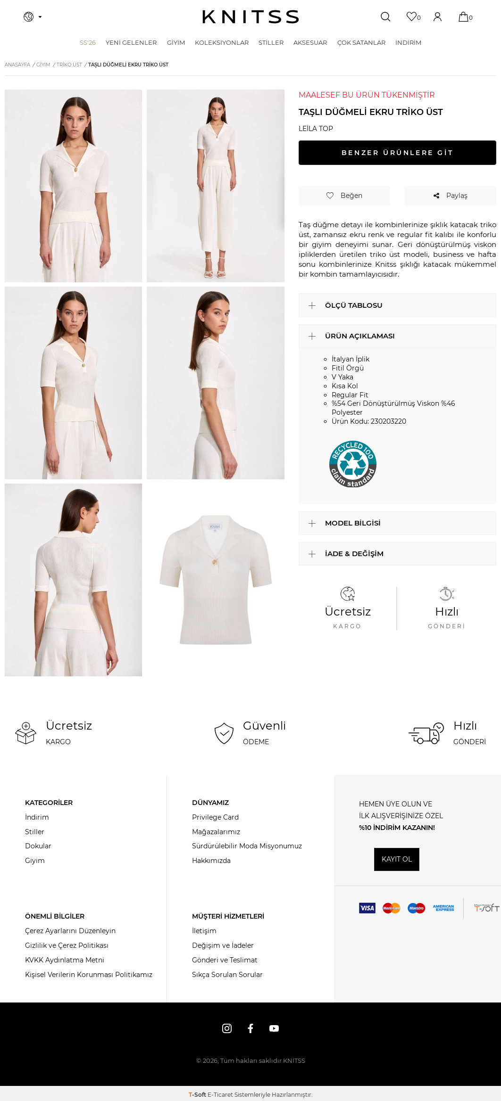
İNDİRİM (408, 42)
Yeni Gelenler (131, 42)
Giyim (35, 860)
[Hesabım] (438, 17)
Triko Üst (69, 65)
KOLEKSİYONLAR (222, 42)
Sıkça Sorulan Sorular (227, 974)
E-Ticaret (220, 1094)
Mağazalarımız (216, 832)
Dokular (38, 846)
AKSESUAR (310, 42)
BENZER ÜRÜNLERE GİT (397, 152)
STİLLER (271, 42)
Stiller (34, 832)
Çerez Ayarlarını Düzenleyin (70, 931)
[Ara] (386, 17)
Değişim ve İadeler (223, 945)
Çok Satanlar (361, 42)
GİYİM (176, 42)
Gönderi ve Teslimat (225, 960)
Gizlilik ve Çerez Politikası (67, 945)
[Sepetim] (464, 17)
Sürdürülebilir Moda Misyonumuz (247, 846)
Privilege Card (215, 817)
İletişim (204, 931)
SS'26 (88, 42)
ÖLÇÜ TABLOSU (354, 305)
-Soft (198, 1094)
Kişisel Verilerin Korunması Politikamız (88, 974)
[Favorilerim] (412, 17)
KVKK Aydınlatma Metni (64, 960)
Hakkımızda (211, 860)
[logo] (250, 17)
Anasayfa (17, 65)
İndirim (37, 817)
